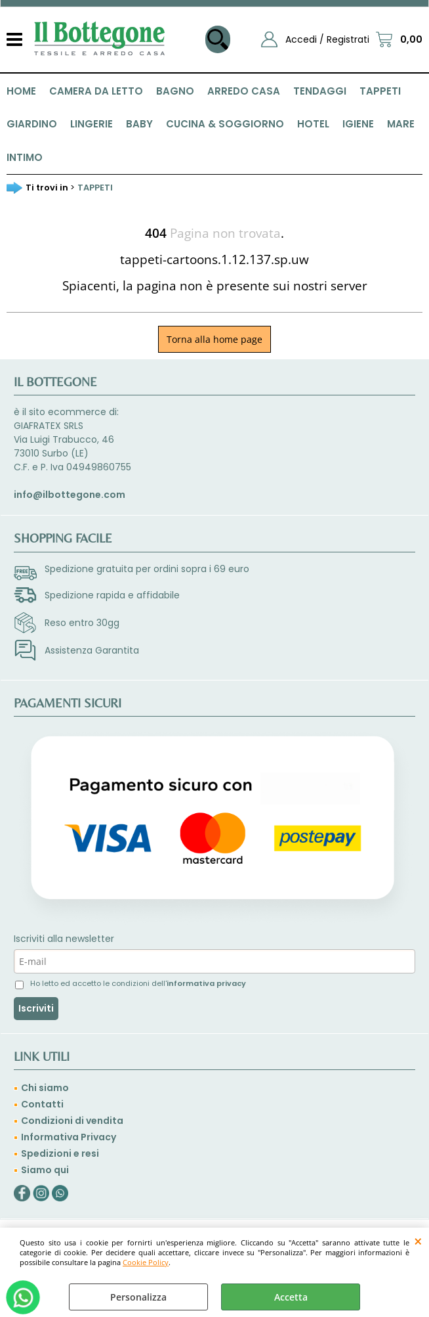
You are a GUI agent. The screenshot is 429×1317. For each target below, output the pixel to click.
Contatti (42, 1104)
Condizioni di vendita (72, 1120)
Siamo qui (45, 1169)
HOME (21, 91)
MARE (401, 124)
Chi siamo (45, 1087)
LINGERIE (91, 124)
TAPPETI (380, 91)
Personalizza (138, 1297)
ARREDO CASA (243, 91)
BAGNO (175, 91)
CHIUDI (418, 1240)
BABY (139, 124)
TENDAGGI (319, 91)
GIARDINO (32, 124)
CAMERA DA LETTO (96, 91)
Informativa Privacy (68, 1137)
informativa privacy (206, 983)
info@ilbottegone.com (69, 494)
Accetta (291, 1297)
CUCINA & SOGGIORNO (225, 124)
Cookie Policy (146, 1262)
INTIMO (25, 157)
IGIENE (358, 124)
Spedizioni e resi (60, 1153)
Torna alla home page (214, 339)
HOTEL (313, 124)
